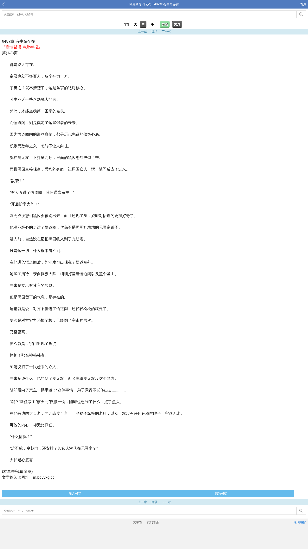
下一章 (166, 31)
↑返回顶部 (299, 522)
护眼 (165, 24)
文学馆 (137, 522)
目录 (154, 31)
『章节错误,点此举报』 (22, 47)
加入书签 (75, 493)
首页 (303, 4)
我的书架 (221, 493)
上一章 (142, 31)
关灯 (177, 24)
